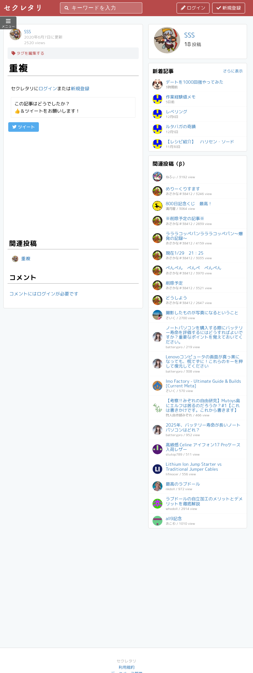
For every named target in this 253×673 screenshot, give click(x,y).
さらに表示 (233, 71)
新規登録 (228, 8)
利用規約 (126, 667)
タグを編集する (28, 53)
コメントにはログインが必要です (43, 294)
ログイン (193, 8)
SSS (27, 32)
